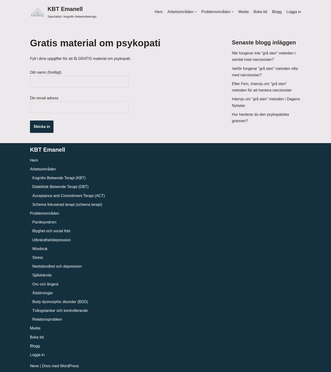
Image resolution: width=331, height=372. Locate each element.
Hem (159, 12)
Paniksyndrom (44, 222)
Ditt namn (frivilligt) (79, 77)
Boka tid (260, 12)
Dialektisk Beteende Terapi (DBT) (60, 187)
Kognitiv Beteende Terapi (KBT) (59, 178)
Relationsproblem (47, 319)
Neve (34, 366)
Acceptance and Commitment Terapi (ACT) (68, 196)
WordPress (69, 366)
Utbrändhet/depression (51, 240)
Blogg (277, 12)
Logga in (294, 12)
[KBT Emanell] (63, 11)
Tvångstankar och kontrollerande (60, 311)
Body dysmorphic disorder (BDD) (60, 302)
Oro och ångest (45, 284)
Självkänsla (42, 275)
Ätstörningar (42, 293)
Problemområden (44, 213)
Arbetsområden (43, 169)
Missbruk (40, 249)
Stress (37, 258)
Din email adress (79, 102)
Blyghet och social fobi (51, 231)
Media (243, 12)
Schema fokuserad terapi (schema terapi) (67, 205)
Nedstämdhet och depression (57, 266)
